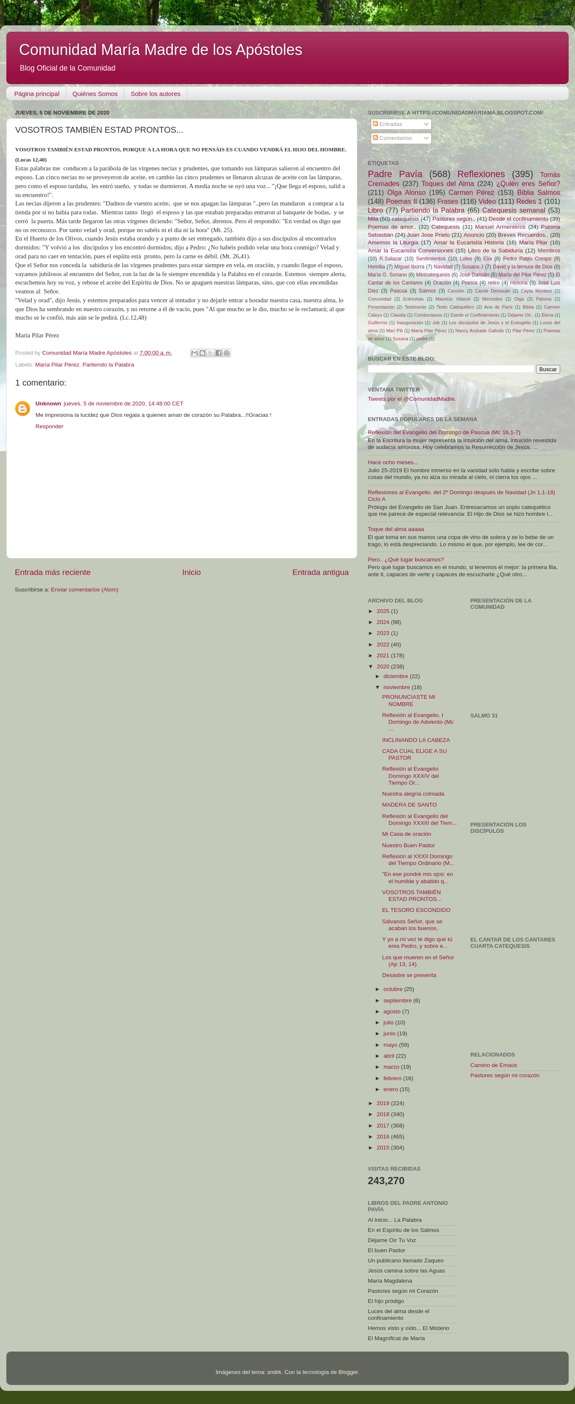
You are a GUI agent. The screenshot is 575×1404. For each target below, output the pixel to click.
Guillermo (377, 322)
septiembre (398, 1000)
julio (389, 1022)
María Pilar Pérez (57, 364)
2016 (384, 1136)
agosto (392, 1011)
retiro (494, 283)
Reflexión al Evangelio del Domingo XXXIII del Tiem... (419, 819)
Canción (456, 290)
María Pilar (533, 242)
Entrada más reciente (53, 572)
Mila (373, 219)
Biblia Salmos (538, 192)
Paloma (544, 298)
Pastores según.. (454, 219)
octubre (393, 989)
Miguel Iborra (409, 267)
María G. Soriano (387, 275)
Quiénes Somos (95, 93)
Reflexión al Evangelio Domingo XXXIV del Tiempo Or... (410, 775)
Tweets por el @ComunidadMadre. (412, 399)
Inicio (191, 572)
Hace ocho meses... (393, 462)
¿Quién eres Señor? (528, 183)
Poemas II (401, 201)
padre (422, 338)
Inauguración (410, 322)
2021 (384, 655)
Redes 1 (529, 201)
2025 (384, 611)
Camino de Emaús (494, 1065)
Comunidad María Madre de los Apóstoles (160, 49)
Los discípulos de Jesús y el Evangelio (490, 322)
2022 (384, 644)
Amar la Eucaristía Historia (469, 242)
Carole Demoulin (492, 290)
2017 (384, 1125)
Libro (375, 210)
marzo (392, 1067)
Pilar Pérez (523, 330)
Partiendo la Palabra (108, 364)
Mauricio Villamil (452, 298)
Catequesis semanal (513, 210)
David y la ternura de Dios (523, 267)
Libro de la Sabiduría (495, 250)
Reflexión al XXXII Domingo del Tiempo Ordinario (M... (418, 859)
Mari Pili (394, 330)
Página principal (37, 93)
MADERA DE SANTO (409, 805)
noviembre (397, 687)
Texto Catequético (455, 306)
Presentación (381, 306)
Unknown (48, 403)
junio (390, 1033)
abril (389, 1056)
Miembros (549, 251)
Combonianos (428, 314)
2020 (384, 666)
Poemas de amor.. (392, 227)
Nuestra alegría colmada (413, 794)
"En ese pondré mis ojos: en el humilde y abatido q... (417, 877)
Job (436, 322)
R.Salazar (390, 259)
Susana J (473, 267)
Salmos (427, 291)
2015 (384, 1147)
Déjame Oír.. (521, 314)
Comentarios (392, 138)
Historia (518, 283)
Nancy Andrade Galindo (479, 330)
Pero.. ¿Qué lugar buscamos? (406, 559)
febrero (393, 1078)
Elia (487, 259)
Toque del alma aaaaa (396, 529)
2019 (384, 1103)
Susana (400, 338)
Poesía (469, 283)
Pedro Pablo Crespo (527, 259)
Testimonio (416, 306)
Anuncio (473, 235)
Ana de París (498, 306)
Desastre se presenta (409, 975)
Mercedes (492, 298)
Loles (466, 259)
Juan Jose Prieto (428, 235)
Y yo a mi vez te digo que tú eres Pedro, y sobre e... (417, 942)
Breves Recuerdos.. (523, 235)
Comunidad (379, 298)
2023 (384, 633)
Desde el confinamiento (518, 219)
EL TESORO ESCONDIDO (416, 910)
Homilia (376, 267)
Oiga (519, 298)
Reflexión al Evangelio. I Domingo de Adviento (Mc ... (418, 722)
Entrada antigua (321, 572)
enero (391, 1089)
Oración (442, 283)
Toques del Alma (448, 183)
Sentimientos (431, 259)
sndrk (274, 1372)
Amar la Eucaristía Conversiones (410, 250)
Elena (547, 314)
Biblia (528, 306)
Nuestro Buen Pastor (408, 845)
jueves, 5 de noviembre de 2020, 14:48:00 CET (123, 403)
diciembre (396, 676)
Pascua (399, 291)
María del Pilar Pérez (522, 275)
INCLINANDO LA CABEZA (416, 740)
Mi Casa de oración (406, 834)
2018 (384, 1114)
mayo (391, 1045)
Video (487, 201)
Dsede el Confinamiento (475, 314)
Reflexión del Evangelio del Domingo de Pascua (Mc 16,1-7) (444, 432)
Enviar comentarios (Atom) (85, 589)
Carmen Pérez (471, 192)
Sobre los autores (156, 93)
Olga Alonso (406, 192)
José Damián (474, 275)
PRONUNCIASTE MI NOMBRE (408, 700)
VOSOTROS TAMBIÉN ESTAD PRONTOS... (412, 895)
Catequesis (445, 227)
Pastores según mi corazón (505, 1075)
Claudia (398, 314)
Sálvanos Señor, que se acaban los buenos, (412, 924)
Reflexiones (481, 174)
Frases (447, 201)
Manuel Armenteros (500, 227)
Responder (49, 426)
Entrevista (413, 298)
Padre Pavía (395, 174)
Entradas (387, 124)
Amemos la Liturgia (393, 242)
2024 (384, 622)
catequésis (405, 219)
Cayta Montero (536, 290)
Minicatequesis (433, 275)
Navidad (443, 267)
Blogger (348, 1372)
